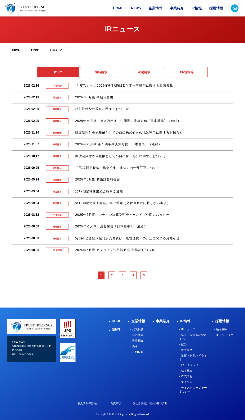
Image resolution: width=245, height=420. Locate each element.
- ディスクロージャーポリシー (193, 389)
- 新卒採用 (221, 329)
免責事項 (115, 403)
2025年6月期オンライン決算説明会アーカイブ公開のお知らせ (122, 214)
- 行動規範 (137, 352)
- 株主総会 (185, 370)
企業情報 (155, 8)
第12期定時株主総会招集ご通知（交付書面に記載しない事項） (122, 203)
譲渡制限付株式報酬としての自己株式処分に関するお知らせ (120, 156)
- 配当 (183, 344)
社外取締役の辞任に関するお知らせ (102, 109)
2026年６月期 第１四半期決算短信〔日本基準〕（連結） (118, 144)
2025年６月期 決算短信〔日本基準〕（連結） (111, 226)
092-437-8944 (26, 354)
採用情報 (216, 8)
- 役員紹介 (137, 340)
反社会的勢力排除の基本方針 (150, 403)
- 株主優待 (185, 350)
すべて (58, 72)
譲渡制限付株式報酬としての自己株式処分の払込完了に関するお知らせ (129, 132)
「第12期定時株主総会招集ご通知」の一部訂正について (117, 167)
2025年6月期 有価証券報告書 (97, 179)
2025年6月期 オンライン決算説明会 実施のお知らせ (115, 250)
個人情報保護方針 (88, 403)
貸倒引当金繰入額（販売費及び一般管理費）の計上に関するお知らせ (127, 238)
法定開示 (144, 72)
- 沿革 (134, 346)
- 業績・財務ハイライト (193, 357)
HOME (118, 8)
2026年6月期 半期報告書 (94, 97)
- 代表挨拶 (137, 329)
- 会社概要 (137, 334)
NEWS (136, 8)
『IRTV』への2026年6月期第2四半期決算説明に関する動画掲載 (124, 85)
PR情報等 (187, 72)
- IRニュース (187, 329)
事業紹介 (177, 8)
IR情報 (196, 8)
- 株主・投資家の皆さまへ (193, 336)
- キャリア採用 (223, 334)
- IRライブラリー (190, 365)
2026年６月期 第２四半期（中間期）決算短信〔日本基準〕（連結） (128, 120)
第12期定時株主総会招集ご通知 (99, 191)
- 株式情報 (185, 376)
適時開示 (101, 72)
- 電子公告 (185, 382)
